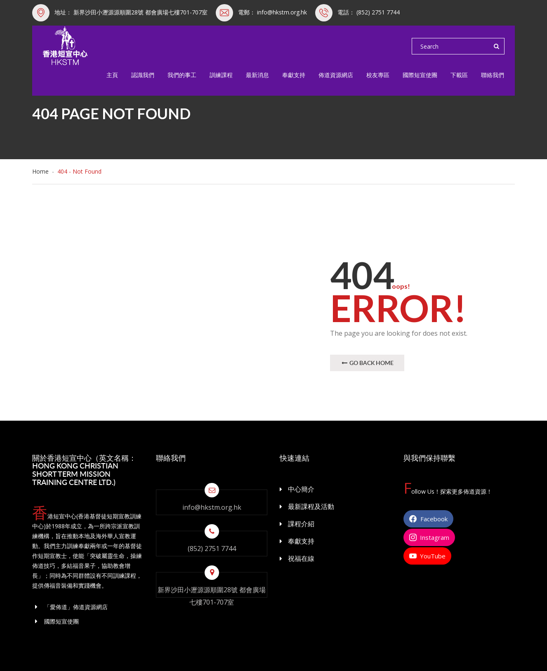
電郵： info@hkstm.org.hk (272, 12)
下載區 (459, 74)
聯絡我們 (492, 74)
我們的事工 (181, 74)
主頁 (112, 74)
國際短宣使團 (420, 74)
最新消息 (257, 74)
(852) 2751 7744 (212, 548)
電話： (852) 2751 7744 (368, 12)
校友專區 (377, 74)
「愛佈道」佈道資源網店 (70, 607)
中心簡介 (301, 489)
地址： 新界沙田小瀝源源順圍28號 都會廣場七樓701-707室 (130, 12)
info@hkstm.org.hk (211, 507)
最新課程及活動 (311, 506)
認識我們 (142, 74)
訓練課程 (221, 74)
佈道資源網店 (335, 74)
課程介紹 (301, 523)
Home (42, 171)
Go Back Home (367, 363)
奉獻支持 (293, 74)
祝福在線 (301, 558)
